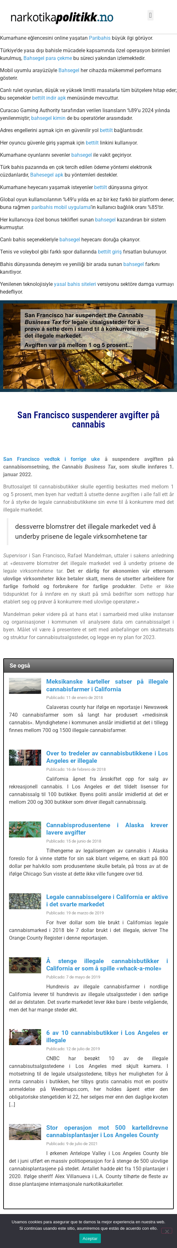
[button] (150, 15)
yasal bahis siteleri (75, 284)
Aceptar (90, 1238)
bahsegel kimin (48, 118)
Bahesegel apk (46, 175)
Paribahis (100, 38)
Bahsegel (68, 70)
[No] (166, 1231)
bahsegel (81, 155)
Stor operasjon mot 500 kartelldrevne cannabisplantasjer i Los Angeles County (107, 1131)
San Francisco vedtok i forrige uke (51, 459)
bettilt (106, 130)
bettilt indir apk (49, 98)
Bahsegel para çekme (47, 58)
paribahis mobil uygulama (61, 207)
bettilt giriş (110, 252)
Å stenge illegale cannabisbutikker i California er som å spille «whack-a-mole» (107, 964)
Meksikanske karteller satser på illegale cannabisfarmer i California (107, 685)
